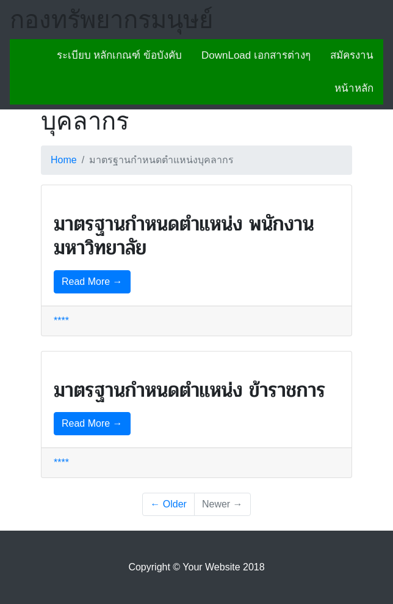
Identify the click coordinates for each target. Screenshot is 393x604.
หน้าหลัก (353, 88)
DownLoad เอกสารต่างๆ (256, 55)
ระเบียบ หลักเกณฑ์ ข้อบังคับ (119, 55)
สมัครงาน (351, 55)
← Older (168, 504)
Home (64, 160)
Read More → (92, 281)
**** (61, 320)
